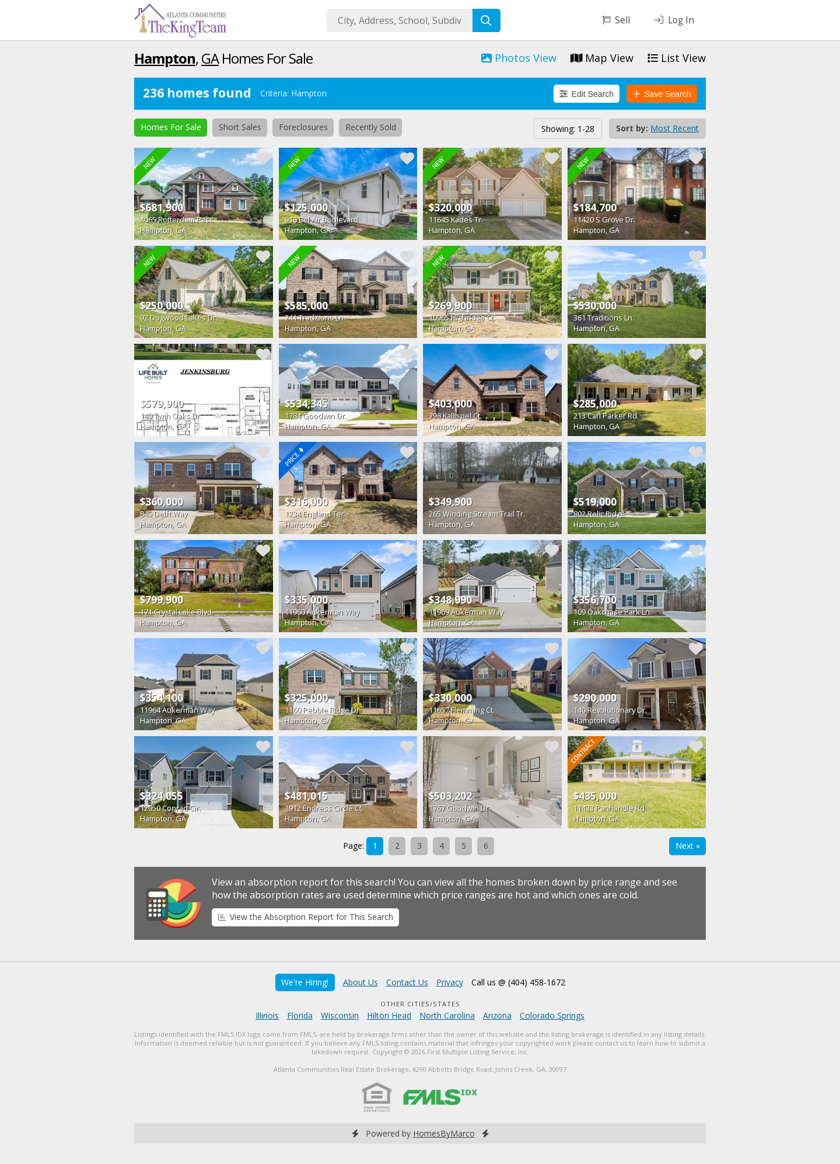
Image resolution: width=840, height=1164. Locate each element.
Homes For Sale (171, 127)
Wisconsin (340, 1015)
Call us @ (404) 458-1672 (518, 982)
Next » (688, 845)
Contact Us (407, 982)
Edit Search (586, 94)
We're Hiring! (304, 982)
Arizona (497, 1015)
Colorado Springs (552, 1015)
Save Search (662, 94)
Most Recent (674, 128)
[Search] (487, 20)
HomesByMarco (444, 1133)
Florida (300, 1015)
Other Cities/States (420, 1003)
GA (210, 58)
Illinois (267, 1015)
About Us (360, 982)
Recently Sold (370, 127)
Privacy (449, 982)
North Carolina (447, 1015)
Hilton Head (389, 1015)
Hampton (164, 58)
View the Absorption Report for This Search (305, 916)
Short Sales (240, 127)
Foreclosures (303, 127)
